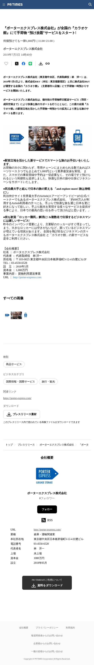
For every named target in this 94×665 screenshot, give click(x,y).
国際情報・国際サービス (20, 381)
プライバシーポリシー (47, 627)
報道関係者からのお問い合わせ (47, 635)
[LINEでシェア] (30, 64)
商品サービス (14, 364)
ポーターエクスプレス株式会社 (57, 444)
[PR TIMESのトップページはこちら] (15, 4)
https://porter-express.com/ (17, 398)
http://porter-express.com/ (47, 529)
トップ (9, 444)
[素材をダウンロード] (41, 64)
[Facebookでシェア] (23, 64)
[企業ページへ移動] (47, 476)
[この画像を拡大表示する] (16, 315)
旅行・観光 (48, 381)
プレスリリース (26, 444)
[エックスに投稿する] (17, 64)
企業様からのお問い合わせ (47, 643)
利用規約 (70, 627)
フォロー (47, 509)
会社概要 (23, 627)
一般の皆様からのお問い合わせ (47, 651)
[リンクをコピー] (48, 64)
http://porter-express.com (27, 277)
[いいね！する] (6, 64)
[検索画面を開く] (90, 4)
